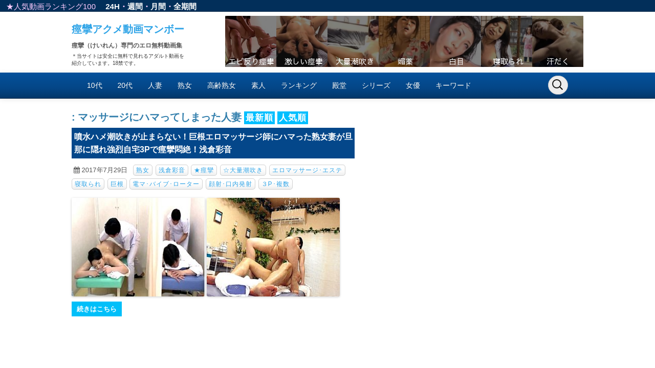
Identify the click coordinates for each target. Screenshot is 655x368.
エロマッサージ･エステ (307, 170)
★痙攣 (204, 170)
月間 (158, 6)
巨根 (117, 184)
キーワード (453, 85)
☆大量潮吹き (243, 170)
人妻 (155, 85)
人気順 (293, 118)
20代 (125, 85)
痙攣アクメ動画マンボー (128, 29)
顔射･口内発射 (230, 184)
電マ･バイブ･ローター (166, 184)
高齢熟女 (221, 85)
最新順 (259, 118)
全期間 (184, 6)
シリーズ (376, 85)
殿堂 (339, 85)
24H (112, 6)
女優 (413, 85)
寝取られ (88, 184)
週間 (135, 6)
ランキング (299, 85)
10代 (94, 85)
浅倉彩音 (172, 170)
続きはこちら (97, 309)
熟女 (185, 85)
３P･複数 (275, 184)
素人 (258, 85)
